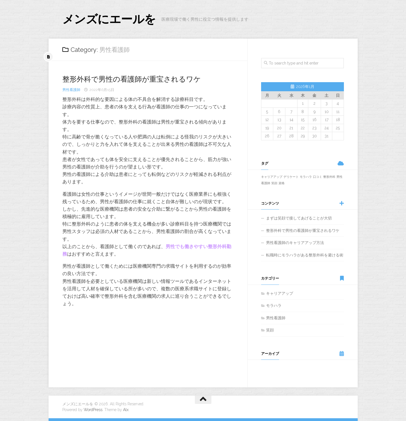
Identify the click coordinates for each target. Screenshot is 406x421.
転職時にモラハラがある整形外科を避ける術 (304, 255)
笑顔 (270, 330)
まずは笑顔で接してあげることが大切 (299, 218)
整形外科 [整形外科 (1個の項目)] (329, 176)
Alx (126, 409)
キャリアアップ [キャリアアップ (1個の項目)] (271, 176)
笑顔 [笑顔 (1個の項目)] (274, 183)
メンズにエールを (109, 19)
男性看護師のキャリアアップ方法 (295, 242)
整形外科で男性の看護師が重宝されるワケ (131, 79)
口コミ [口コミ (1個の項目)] (317, 176)
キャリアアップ (279, 293)
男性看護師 (71, 90)
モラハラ (274, 305)
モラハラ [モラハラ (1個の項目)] (306, 176)
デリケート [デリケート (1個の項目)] (291, 176)
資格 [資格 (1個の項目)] (281, 183)
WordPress (93, 409)
